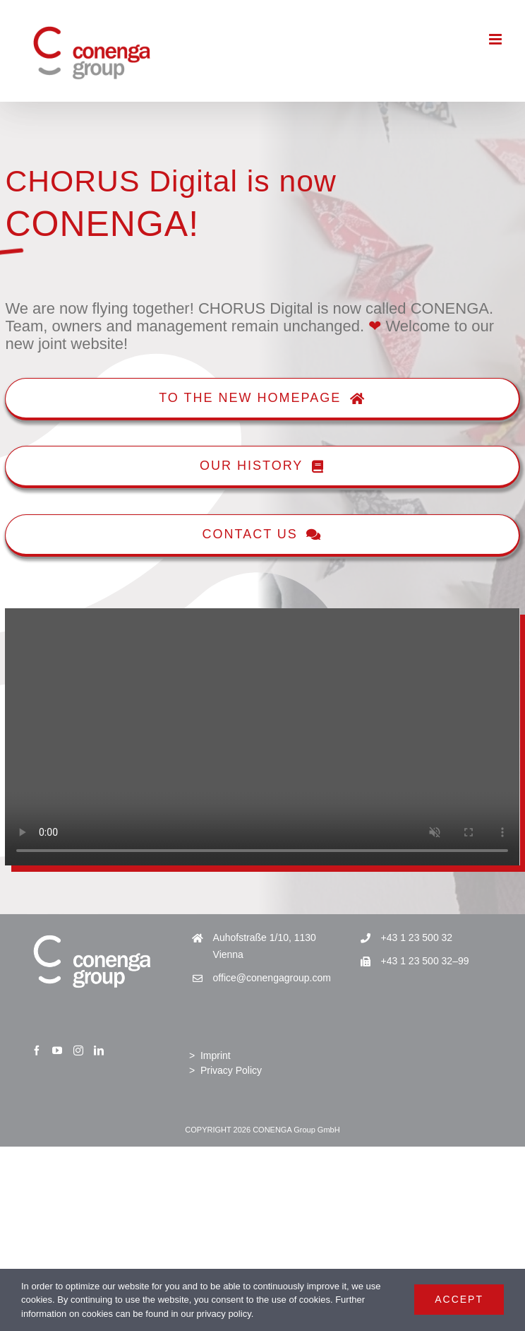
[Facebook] (37, 1050)
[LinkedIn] (99, 1050)
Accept (459, 1299)
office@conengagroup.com (272, 977)
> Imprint (210, 1055)
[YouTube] (57, 1050)
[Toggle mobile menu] (496, 39)
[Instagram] (78, 1050)
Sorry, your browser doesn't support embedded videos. (262, 737)
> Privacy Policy (225, 1070)
